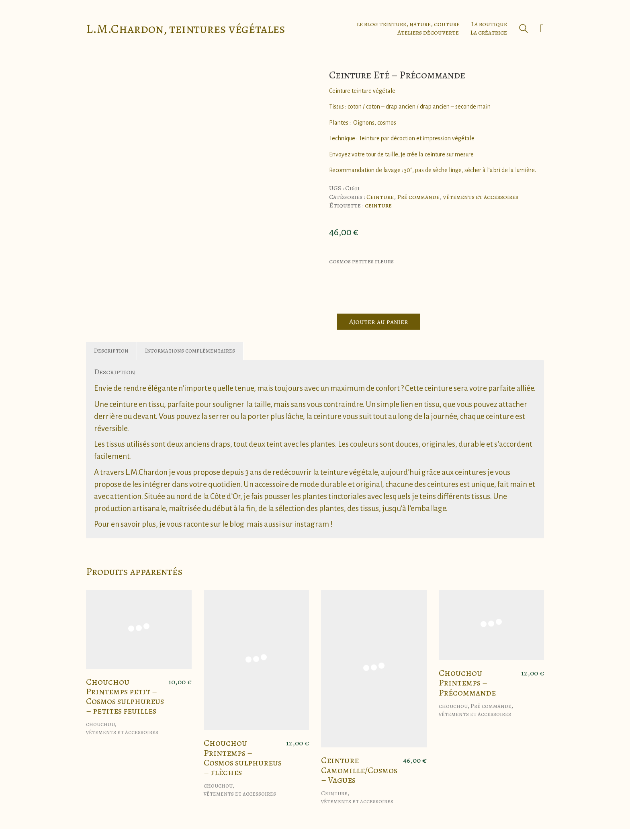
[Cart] (542, 28)
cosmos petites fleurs (361, 261)
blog (236, 524)
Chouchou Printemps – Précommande (467, 683)
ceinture (378, 205)
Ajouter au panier (378, 321)
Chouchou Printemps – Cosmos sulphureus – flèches (243, 757)
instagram (311, 524)
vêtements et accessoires (480, 197)
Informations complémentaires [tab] (190, 351)
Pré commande (418, 197)
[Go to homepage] (185, 28)
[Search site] (523, 29)
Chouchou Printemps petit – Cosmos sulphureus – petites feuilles (125, 696)
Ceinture (380, 197)
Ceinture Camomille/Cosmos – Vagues (359, 770)
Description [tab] (111, 351)
